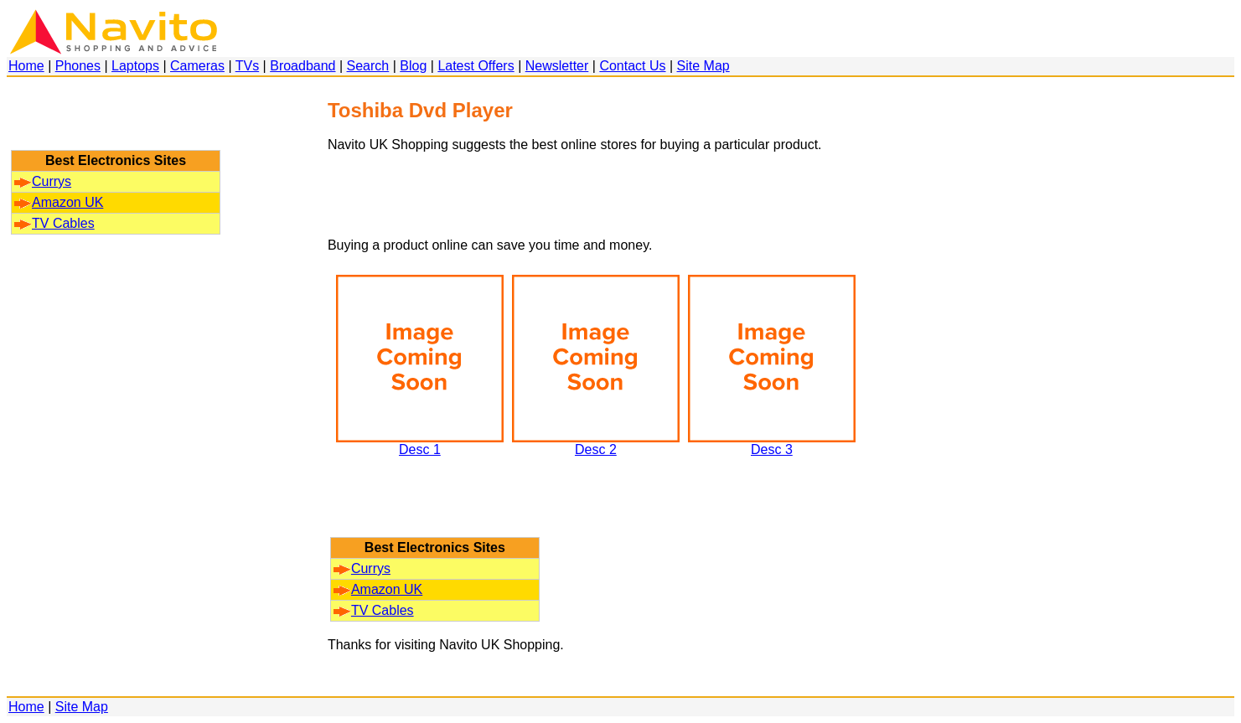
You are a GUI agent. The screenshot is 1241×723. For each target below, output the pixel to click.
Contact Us (632, 66)
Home (26, 66)
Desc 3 (772, 444)
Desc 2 (596, 444)
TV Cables (54, 223)
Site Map (703, 66)
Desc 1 (420, 444)
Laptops (135, 66)
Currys (42, 181)
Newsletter (557, 66)
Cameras (197, 66)
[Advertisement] (116, 121)
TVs (247, 66)
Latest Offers (475, 66)
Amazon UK (58, 202)
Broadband (302, 66)
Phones (78, 66)
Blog (413, 66)
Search (368, 66)
